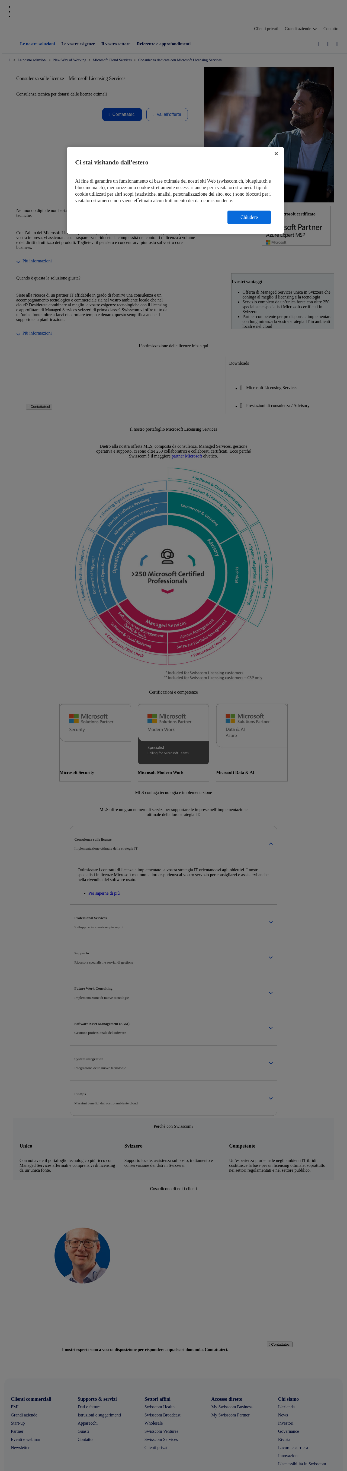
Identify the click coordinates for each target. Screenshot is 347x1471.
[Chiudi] (276, 154)
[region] (175, 190)
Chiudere (249, 217)
